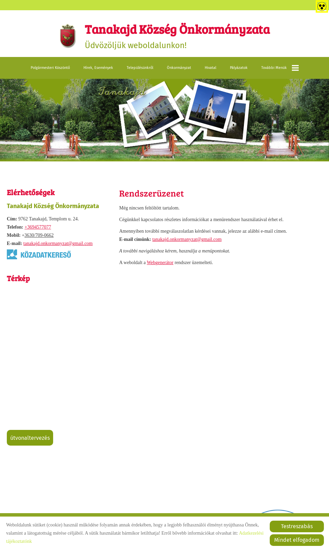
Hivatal (210, 68)
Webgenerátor (160, 262)
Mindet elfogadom (296, 540)
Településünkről (140, 68)
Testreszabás (297, 526)
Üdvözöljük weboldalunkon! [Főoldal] (177, 35)
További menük (280, 67)
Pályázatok (239, 68)
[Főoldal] (68, 35)
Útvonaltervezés (30, 438)
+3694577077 (38, 227)
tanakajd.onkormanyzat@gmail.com (58, 243)
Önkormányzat (179, 68)
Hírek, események (98, 68)
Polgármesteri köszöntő (50, 68)
